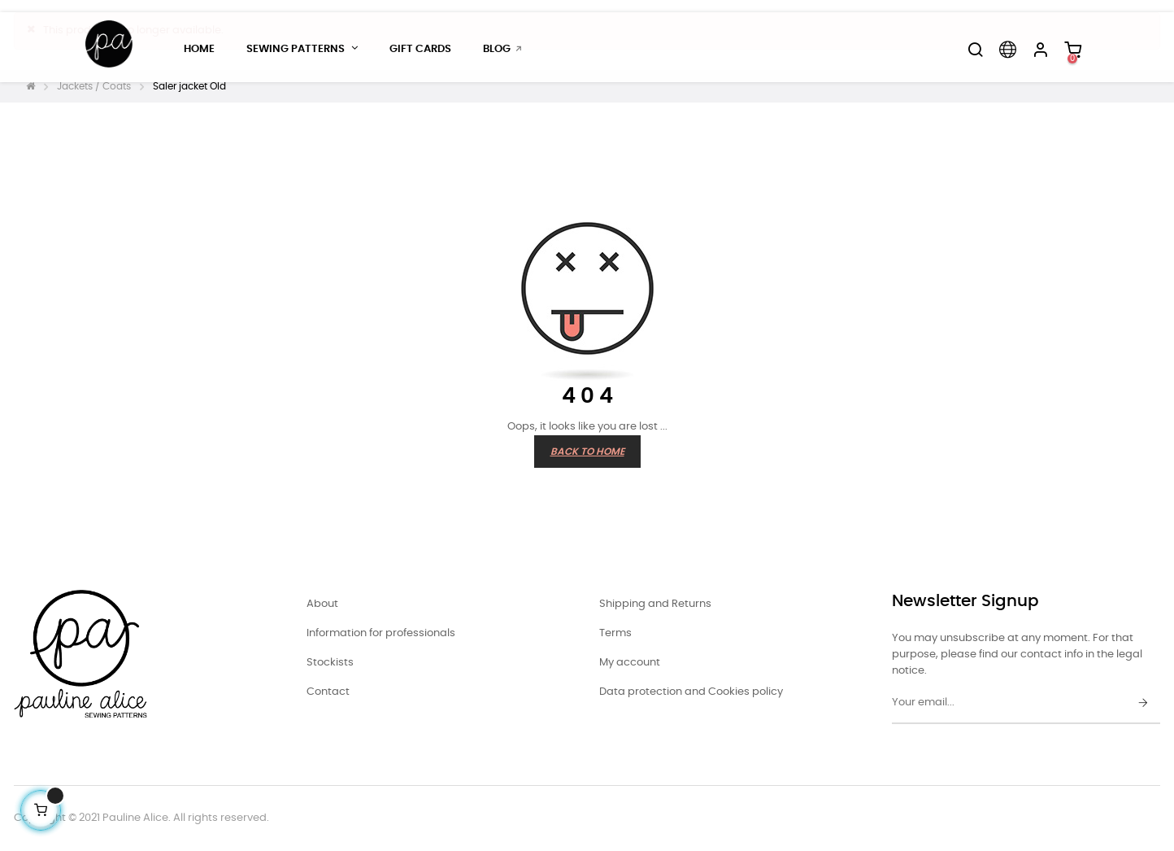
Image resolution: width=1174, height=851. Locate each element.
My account (629, 662)
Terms (615, 633)
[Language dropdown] (1007, 49)
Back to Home (587, 451)
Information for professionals (381, 633)
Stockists (330, 662)
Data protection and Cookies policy (691, 692)
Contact (328, 692)
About (322, 604)
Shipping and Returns (655, 604)
